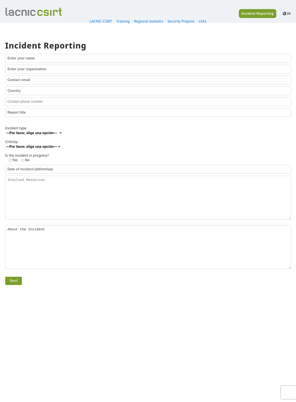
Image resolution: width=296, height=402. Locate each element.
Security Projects (181, 21)
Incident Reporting (257, 13)
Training (122, 21)
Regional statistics (148, 21)
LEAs (202, 21)
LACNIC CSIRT (101, 21)
